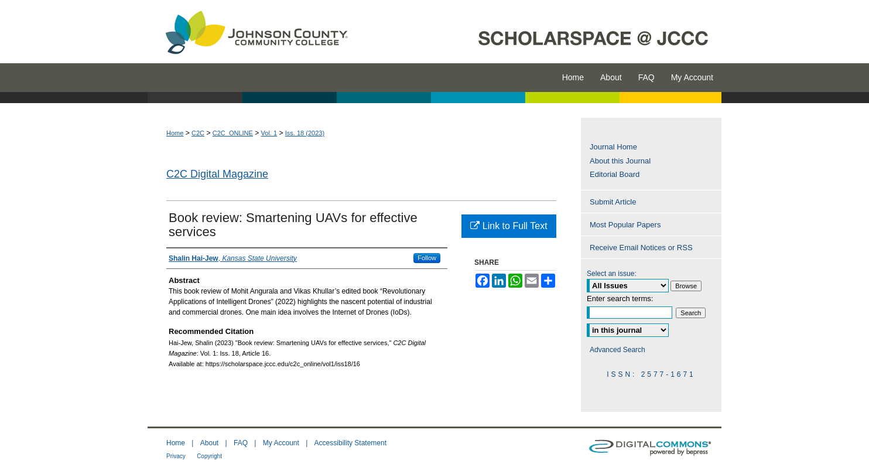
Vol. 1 (269, 133)
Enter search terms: (620, 298)
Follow (427, 257)
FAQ (241, 443)
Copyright (209, 456)
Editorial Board (614, 174)
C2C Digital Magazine (217, 174)
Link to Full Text (508, 226)
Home (174, 133)
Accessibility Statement (350, 443)
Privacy (176, 456)
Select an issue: (612, 274)
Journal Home (613, 146)
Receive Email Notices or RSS (641, 247)
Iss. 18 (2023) (304, 133)
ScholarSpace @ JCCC (541, 31)
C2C (197, 133)
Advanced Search (617, 350)
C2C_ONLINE (233, 133)
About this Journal (620, 160)
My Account (281, 443)
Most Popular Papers (625, 224)
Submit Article (613, 201)
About (209, 443)
